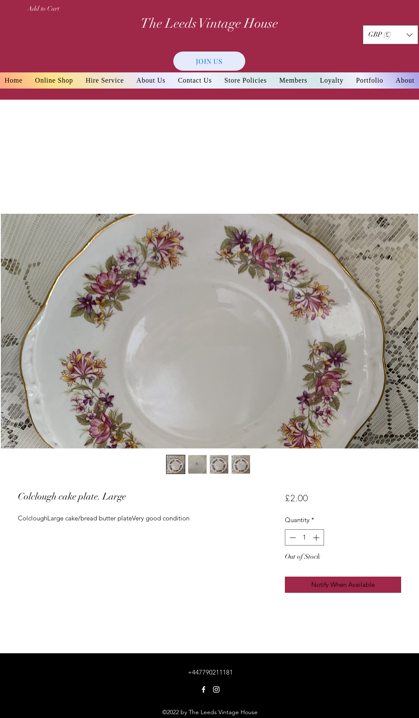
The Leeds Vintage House (209, 23)
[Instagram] (216, 689)
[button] (390, 34)
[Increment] (317, 538)
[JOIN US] (209, 61)
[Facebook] (203, 689)
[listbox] (390, 34)
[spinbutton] (304, 538)
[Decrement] (292, 538)
